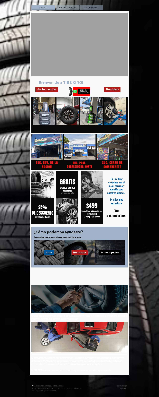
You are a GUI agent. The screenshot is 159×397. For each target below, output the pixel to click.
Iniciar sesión (122, 386)
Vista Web (123, 388)
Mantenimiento (112, 89)
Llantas (49, 252)
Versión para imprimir (42, 386)
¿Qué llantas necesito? (46, 89)
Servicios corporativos (110, 252)
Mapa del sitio (58, 386)
